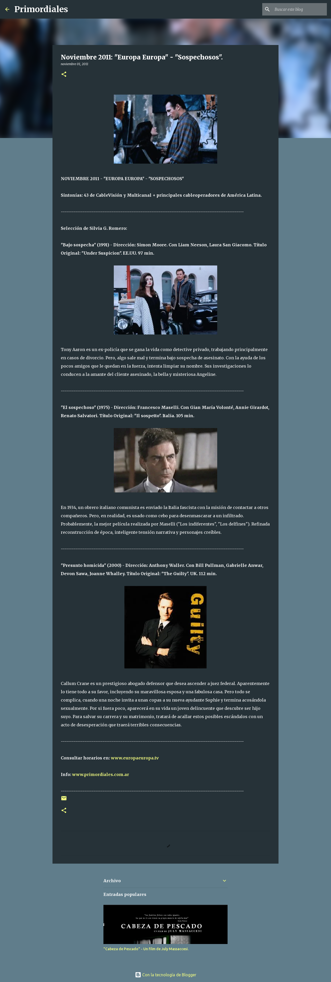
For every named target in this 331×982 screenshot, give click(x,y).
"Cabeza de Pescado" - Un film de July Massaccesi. (146, 949)
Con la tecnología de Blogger (165, 974)
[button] (64, 74)
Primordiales (41, 9)
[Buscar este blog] (300, 9)
